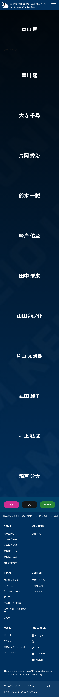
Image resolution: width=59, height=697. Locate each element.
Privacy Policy (10, 674)
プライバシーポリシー (13, 685)
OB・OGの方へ (10, 653)
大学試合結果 (10, 540)
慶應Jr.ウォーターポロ (14, 647)
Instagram (40, 635)
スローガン (9, 586)
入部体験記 (37, 586)
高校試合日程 (10, 551)
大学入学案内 (38, 592)
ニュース (8, 635)
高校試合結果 (10, 557)
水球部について (11, 580)
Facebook (40, 654)
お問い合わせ (34, 685)
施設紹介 (8, 618)
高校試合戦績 (10, 563)
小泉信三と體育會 (12, 603)
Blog (37, 648)
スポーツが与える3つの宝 (15, 610)
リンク (47, 685)
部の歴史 (8, 597)
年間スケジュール (12, 592)
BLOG (47, 504)
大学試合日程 (10, 534)
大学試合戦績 (10, 545)
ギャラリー (8, 641)
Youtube (39, 660)
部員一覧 (36, 534)
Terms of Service (29, 674)
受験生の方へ (38, 580)
